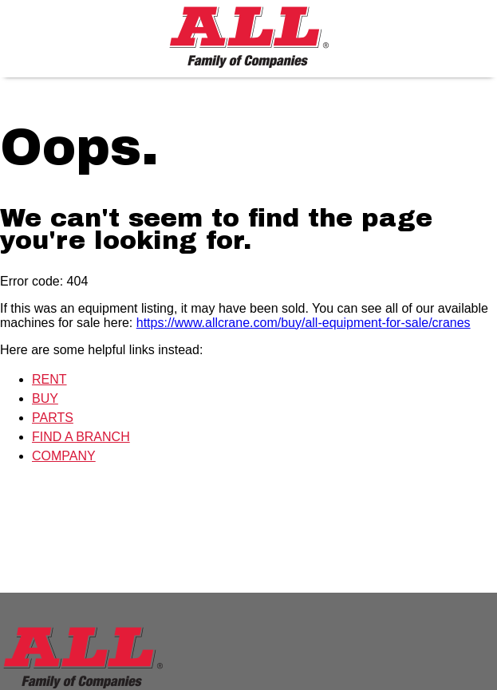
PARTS (52, 417)
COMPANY (64, 456)
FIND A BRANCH (81, 437)
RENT (49, 379)
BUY (45, 398)
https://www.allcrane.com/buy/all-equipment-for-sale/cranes (303, 322)
